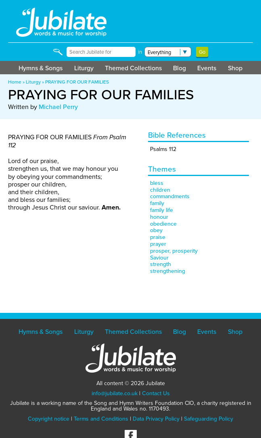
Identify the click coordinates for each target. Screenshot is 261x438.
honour (159, 217)
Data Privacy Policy (156, 419)
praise (157, 237)
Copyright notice (48, 419)
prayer (158, 244)
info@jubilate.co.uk (115, 393)
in (140, 52)
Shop (235, 68)
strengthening (167, 271)
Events (206, 68)
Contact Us (156, 393)
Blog (179, 68)
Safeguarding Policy (208, 419)
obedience (163, 224)
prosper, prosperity (174, 251)
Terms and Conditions (101, 419)
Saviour (159, 258)
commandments (170, 196)
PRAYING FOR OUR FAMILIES (77, 82)
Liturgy (84, 68)
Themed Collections (133, 68)
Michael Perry (58, 106)
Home (14, 82)
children (160, 190)
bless (156, 183)
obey (156, 230)
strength (160, 264)
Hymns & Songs (41, 68)
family (157, 203)
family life (161, 210)
